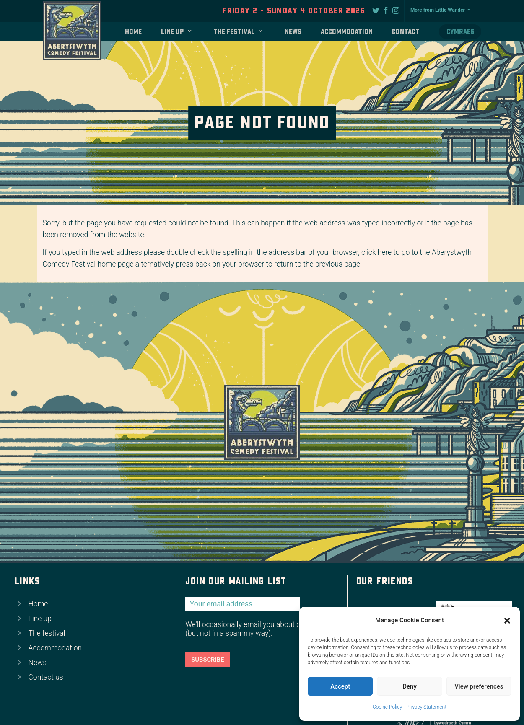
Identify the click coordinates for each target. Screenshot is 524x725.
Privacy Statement (426, 707)
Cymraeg (460, 31)
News (293, 31)
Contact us (46, 677)
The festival (233, 31)
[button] (507, 620)
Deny (409, 686)
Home (133, 31)
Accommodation (347, 31)
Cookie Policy (387, 707)
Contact (406, 31)
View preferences (478, 686)
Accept (340, 686)
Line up (172, 31)
